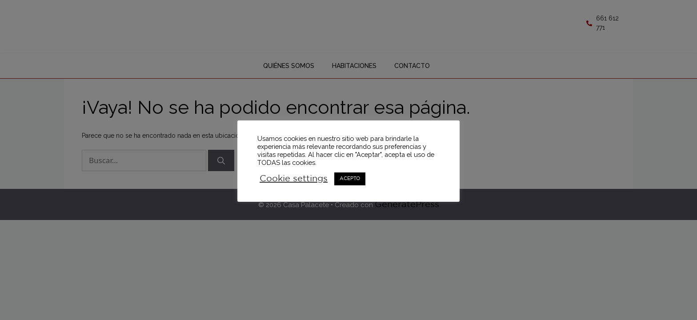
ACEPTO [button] (350, 178)
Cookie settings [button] (294, 179)
